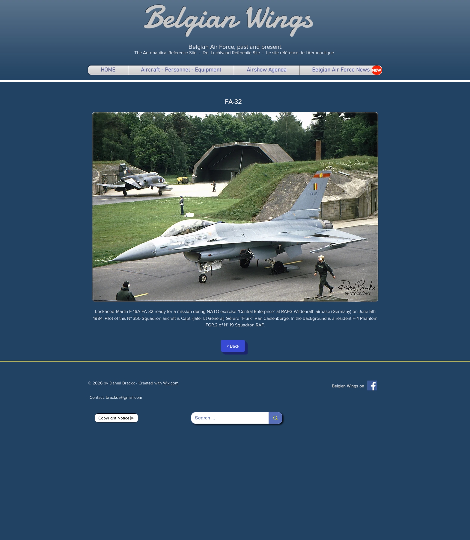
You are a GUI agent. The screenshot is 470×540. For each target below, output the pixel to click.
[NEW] (377, 70)
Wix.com (170, 383)
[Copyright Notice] (116, 417)
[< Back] (233, 346)
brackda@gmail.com (124, 397)
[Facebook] (372, 385)
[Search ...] (225, 418)
